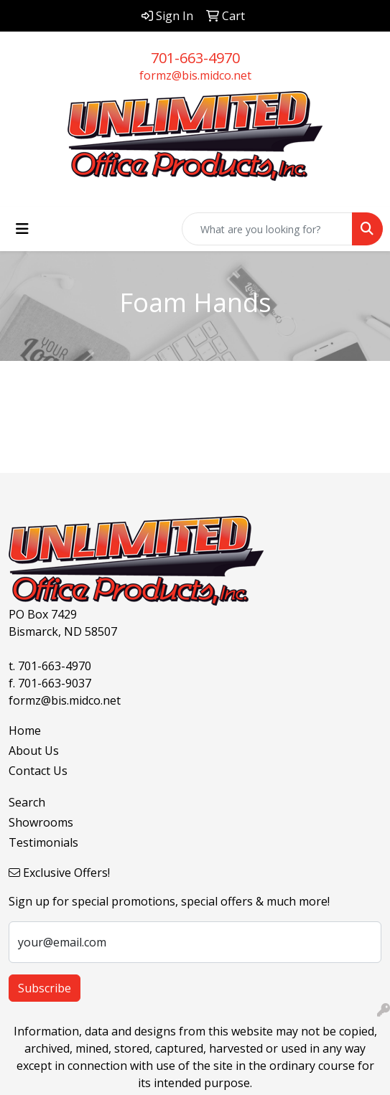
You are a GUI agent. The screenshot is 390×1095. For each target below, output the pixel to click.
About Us (34, 750)
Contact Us (38, 771)
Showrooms (41, 822)
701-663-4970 (195, 57)
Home (25, 730)
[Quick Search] (267, 228)
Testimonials (43, 842)
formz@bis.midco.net (195, 75)
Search (27, 802)
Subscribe (44, 988)
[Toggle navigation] (22, 229)
